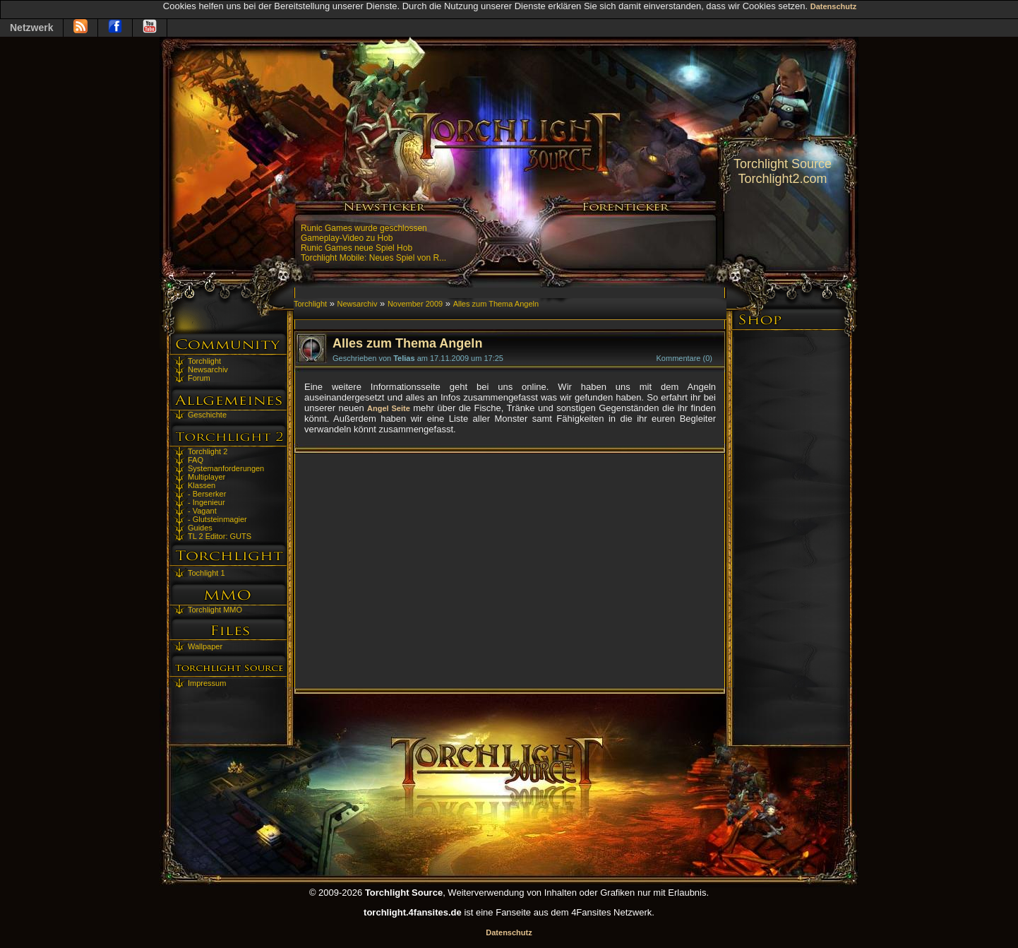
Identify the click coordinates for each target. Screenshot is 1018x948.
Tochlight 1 (206, 573)
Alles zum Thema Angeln (496, 304)
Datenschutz (833, 6)
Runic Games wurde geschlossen (364, 228)
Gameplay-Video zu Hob (347, 238)
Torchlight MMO (215, 609)
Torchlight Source (782, 164)
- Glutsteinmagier (217, 519)
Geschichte (207, 414)
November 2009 (415, 304)
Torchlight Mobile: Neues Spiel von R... (373, 258)
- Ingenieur (206, 502)
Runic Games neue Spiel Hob (356, 248)
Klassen (201, 485)
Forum (199, 378)
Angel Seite (388, 408)
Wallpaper (205, 646)
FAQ (195, 460)
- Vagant (202, 510)
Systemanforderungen (226, 468)
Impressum (207, 683)
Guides (200, 527)
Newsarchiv (208, 369)
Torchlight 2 (207, 451)
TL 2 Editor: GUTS (219, 536)
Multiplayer (206, 477)
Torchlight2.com (782, 179)
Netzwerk (31, 27)
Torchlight (204, 361)
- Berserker (207, 494)
